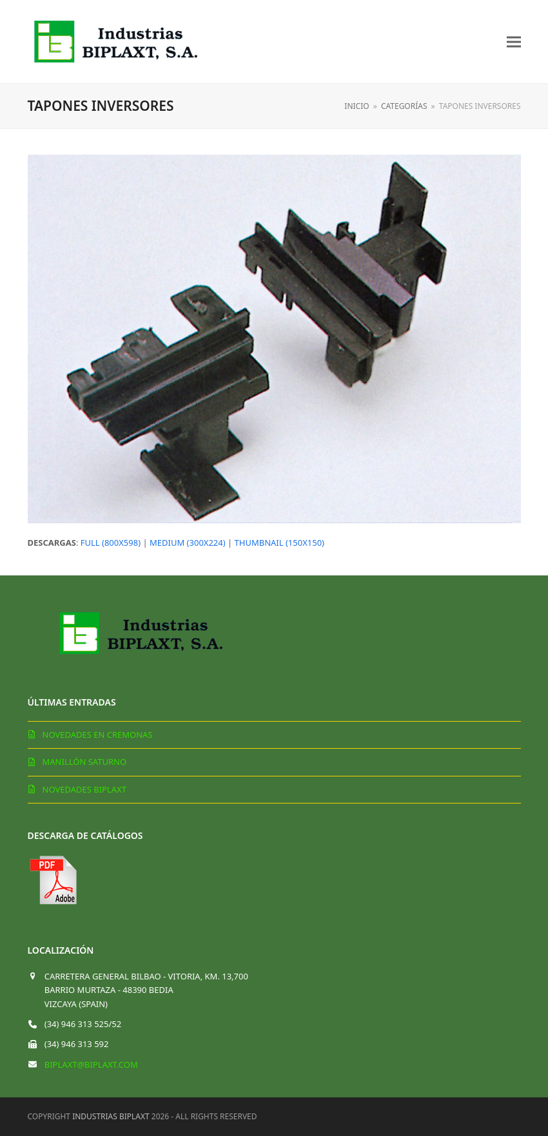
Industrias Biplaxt (111, 1116)
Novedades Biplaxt (84, 789)
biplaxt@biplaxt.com (91, 1064)
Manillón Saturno (85, 761)
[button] (514, 41)
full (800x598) (111, 542)
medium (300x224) (188, 542)
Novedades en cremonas (98, 734)
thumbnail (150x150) (279, 542)
